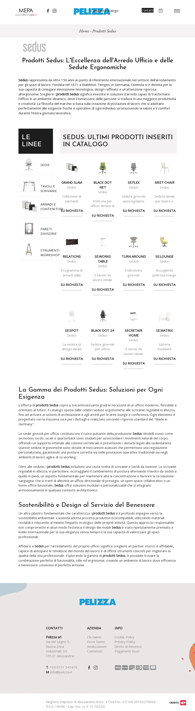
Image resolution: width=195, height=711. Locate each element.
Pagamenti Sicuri (127, 651)
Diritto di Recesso (128, 646)
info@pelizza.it (61, 672)
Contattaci (94, 651)
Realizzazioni (96, 646)
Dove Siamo (96, 641)
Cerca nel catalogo (104, 10)
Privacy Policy (125, 641)
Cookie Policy (124, 637)
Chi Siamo (94, 637)
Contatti (148, 10)
